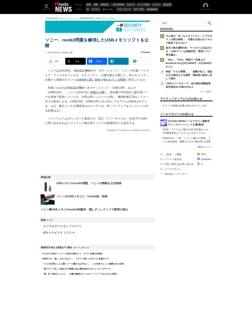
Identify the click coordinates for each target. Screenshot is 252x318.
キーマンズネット (81, 248)
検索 (209, 23)
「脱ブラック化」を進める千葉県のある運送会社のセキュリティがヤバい (76, 269)
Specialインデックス (175, 173)
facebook (206, 159)
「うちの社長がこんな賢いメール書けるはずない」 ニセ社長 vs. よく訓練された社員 (83, 264)
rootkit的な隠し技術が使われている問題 (100, 79)
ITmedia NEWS (52, 18)
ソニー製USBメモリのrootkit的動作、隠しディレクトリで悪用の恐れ (84, 209)
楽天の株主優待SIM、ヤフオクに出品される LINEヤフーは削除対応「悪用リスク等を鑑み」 (189, 51)
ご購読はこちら (203, 147)
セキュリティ (65, 18)
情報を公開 (97, 92)
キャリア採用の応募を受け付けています (185, 105)
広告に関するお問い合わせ (179, 164)
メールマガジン (172, 169)
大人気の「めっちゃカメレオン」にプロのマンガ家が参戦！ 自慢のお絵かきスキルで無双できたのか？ (189, 39)
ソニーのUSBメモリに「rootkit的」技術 (81, 196)
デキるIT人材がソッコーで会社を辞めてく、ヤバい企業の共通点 (72, 253)
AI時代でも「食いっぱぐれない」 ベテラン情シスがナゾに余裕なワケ (75, 258)
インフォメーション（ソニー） (62, 226)
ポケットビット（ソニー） (60, 232)
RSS (203, 154)
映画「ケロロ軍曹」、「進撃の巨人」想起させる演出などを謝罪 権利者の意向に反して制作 (189, 75)
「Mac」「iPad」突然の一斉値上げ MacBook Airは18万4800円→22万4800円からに (189, 63)
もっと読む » (206, 91)
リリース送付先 (172, 159)
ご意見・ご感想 (172, 154)
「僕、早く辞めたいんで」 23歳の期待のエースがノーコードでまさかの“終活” (80, 274)
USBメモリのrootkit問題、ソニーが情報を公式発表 (88, 183)
